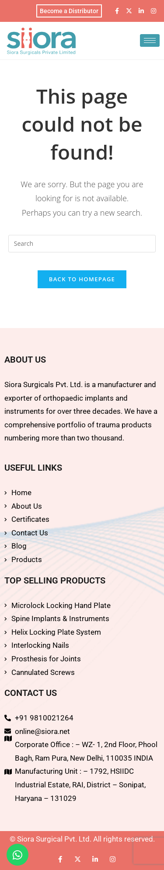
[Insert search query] (82, 243)
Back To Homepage (82, 279)
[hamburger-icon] (150, 40)
